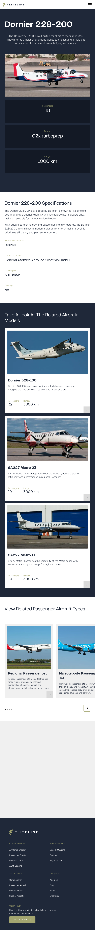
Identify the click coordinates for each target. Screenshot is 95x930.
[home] (13, 4)
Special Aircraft (16, 896)
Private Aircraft (16, 890)
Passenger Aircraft (18, 885)
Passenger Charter (18, 855)
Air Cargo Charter (17, 850)
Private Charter (16, 860)
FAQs (52, 890)
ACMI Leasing (15, 866)
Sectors (53, 855)
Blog (52, 885)
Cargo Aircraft (15, 880)
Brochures (54, 896)
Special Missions (57, 850)
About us (54, 880)
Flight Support (56, 860)
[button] (89, 4)
